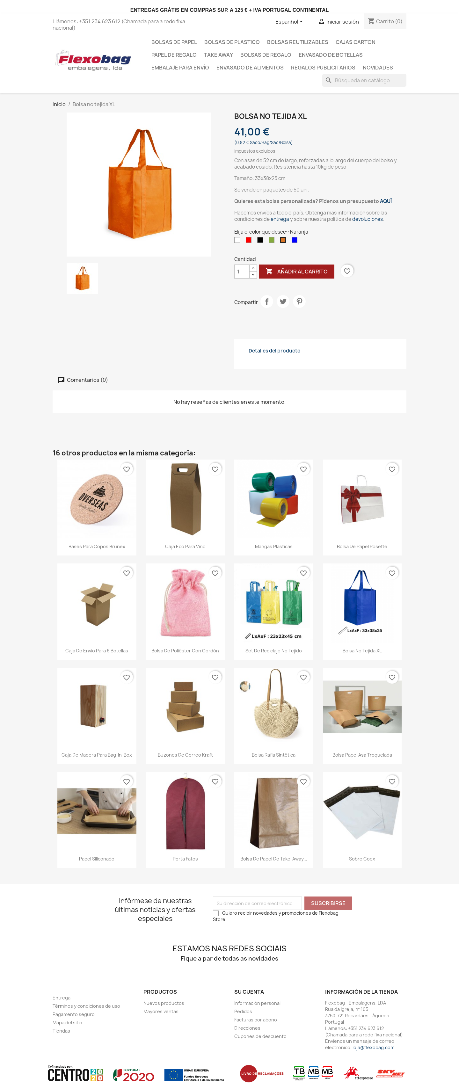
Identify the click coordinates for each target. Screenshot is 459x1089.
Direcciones (247, 1028)
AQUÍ (386, 201)
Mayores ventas (160, 1011)
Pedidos (243, 1011)
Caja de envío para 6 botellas (96, 651)
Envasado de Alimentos (250, 67)
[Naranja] (284, 241)
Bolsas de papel (174, 42)
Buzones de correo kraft (185, 755)
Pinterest (299, 301)
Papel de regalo (174, 54)
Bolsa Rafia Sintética (273, 755)
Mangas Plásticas (274, 546)
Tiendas (61, 1031)
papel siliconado (96, 859)
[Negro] (261, 241)
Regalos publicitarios (323, 67)
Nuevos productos (163, 1003)
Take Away (218, 54)
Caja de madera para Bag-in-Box (97, 755)
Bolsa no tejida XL (362, 651)
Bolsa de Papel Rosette (362, 546)
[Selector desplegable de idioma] (290, 22)
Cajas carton (355, 42)
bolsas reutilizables (297, 42)
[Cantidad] (242, 272)
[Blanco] (238, 241)
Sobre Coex (362, 859)
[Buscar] (364, 80)
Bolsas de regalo (265, 54)
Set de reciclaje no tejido (273, 651)
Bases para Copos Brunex (97, 546)
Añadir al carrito (297, 271)
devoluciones (367, 219)
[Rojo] (250, 241)
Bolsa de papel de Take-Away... (273, 859)
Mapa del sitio (67, 1023)
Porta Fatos (185, 859)
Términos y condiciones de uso (86, 1006)
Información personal (257, 1003)
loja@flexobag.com (373, 1047)
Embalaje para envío (180, 67)
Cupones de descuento (260, 1036)
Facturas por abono (255, 1020)
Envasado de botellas (331, 54)
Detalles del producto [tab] (275, 350)
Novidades (378, 67)
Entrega (61, 998)
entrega (280, 219)
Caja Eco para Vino (185, 546)
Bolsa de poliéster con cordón (185, 651)
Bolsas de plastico (232, 42)
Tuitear (283, 301)
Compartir (266, 301)
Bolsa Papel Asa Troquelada (362, 755)
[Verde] (273, 241)
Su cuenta (249, 991)
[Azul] (296, 241)
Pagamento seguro (74, 1014)
